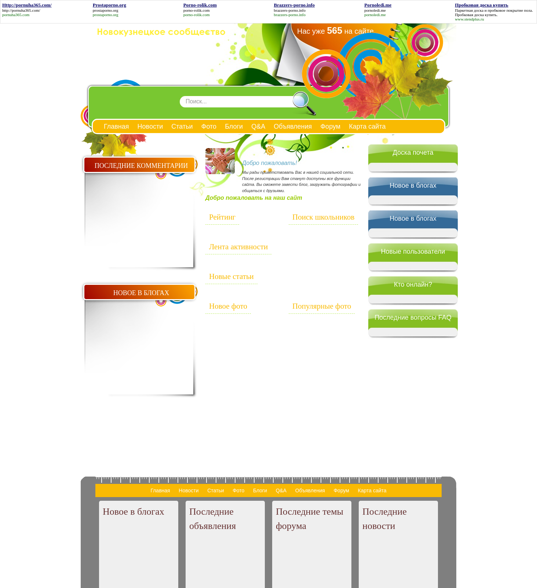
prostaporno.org (105, 10)
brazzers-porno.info (289, 10)
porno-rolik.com (196, 10)
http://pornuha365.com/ (21, 10)
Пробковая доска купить (476, 14)
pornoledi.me (375, 10)
